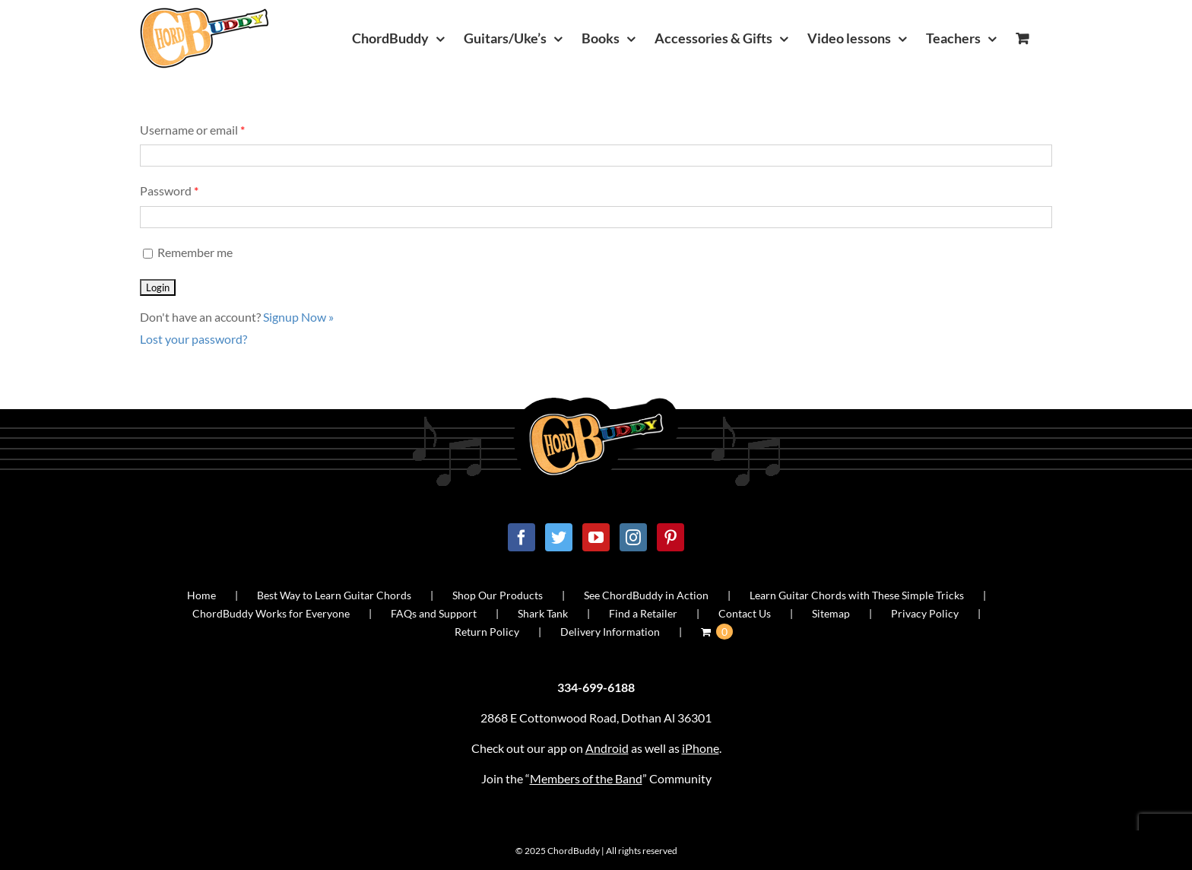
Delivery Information (610, 631)
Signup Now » (298, 317)
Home (201, 595)
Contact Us (744, 613)
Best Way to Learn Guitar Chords (334, 595)
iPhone (700, 748)
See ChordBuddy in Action (646, 595)
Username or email (192, 129)
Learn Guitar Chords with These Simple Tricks (857, 595)
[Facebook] (521, 537)
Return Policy (487, 631)
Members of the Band (586, 778)
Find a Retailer (643, 613)
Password (169, 190)
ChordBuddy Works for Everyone (271, 613)
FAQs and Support (434, 613)
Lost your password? (193, 339)
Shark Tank (543, 613)
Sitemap (831, 613)
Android (607, 748)
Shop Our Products (497, 595)
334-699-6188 (596, 687)
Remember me (186, 252)
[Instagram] (633, 537)
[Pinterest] (670, 537)
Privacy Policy (925, 613)
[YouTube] (596, 537)
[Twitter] (558, 537)
